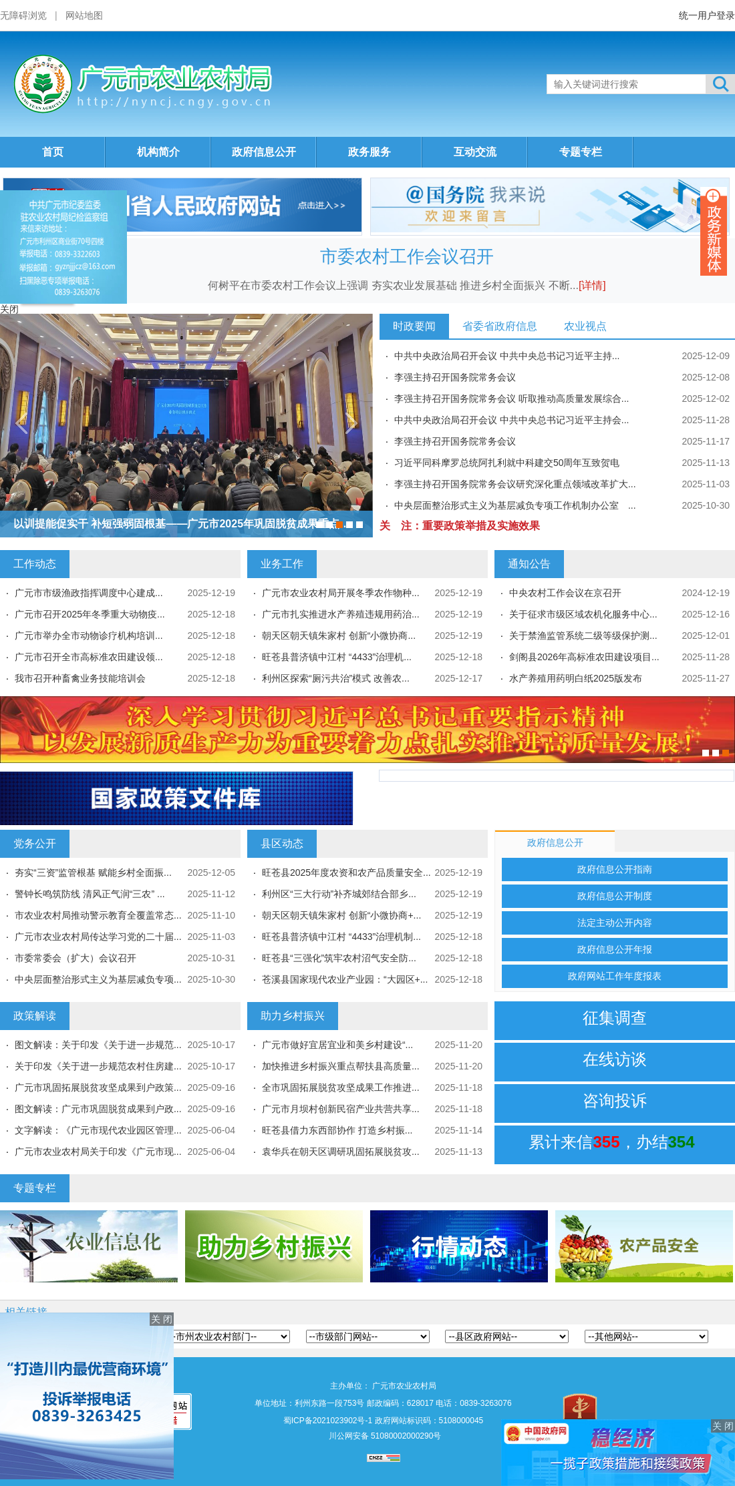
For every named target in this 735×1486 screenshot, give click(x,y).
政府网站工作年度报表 (615, 976)
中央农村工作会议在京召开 (565, 592)
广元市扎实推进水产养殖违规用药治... (341, 614)
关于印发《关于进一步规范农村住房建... (98, 1066)
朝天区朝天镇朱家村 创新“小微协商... (339, 635)
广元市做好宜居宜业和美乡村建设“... (337, 1044)
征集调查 (615, 1018)
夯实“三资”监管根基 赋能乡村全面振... (93, 872)
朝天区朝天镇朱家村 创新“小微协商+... (341, 915)
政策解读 (34, 1015)
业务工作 (282, 563)
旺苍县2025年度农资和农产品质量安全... (346, 872)
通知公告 (529, 563)
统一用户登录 (707, 15)
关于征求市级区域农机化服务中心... (583, 614)
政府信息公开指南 (614, 869)
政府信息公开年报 (614, 949)
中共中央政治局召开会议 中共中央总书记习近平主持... (507, 355)
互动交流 (475, 152)
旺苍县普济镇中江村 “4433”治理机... (337, 657)
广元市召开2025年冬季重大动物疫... (90, 614)
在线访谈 (615, 1059)
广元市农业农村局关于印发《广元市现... (98, 1151)
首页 (52, 152)
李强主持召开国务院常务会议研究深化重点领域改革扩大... (515, 484)
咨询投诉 (615, 1100)
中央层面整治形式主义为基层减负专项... (98, 979)
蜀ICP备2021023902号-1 (327, 1420)
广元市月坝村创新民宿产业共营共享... (341, 1108)
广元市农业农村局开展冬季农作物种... (341, 592)
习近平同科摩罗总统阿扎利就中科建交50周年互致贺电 (507, 462)
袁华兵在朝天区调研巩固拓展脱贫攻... (341, 1151)
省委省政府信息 (499, 326)
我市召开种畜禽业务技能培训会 (80, 678)
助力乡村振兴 (293, 1015)
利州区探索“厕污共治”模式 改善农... (336, 678)
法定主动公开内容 (614, 922)
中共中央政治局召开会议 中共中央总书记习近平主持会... (511, 420)
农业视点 (585, 326)
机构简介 (158, 152)
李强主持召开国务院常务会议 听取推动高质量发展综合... (511, 398)
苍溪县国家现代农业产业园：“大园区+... (345, 979)
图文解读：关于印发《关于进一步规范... (98, 1044)
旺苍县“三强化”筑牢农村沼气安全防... (339, 958)
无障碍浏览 (23, 15)
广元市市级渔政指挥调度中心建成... (89, 592)
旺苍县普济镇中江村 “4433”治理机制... (341, 936)
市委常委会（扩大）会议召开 (75, 958)
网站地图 (84, 15)
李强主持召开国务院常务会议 (455, 377)
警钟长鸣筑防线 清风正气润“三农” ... (90, 894)
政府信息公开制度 (614, 896)
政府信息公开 (264, 152)
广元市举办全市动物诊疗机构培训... (89, 635)
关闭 (9, 309)
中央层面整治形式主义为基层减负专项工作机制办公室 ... (515, 505)
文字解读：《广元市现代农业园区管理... (98, 1130)
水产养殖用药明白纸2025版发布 (575, 678)
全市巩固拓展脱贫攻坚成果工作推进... (341, 1087)
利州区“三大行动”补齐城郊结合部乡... (339, 894)
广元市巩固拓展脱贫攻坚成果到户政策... (98, 1087)
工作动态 (34, 563)
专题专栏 (580, 152)
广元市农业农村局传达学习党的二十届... (98, 936)
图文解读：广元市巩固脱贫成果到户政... (98, 1108)
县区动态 (282, 843)
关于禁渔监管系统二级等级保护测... (583, 635)
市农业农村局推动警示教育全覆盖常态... (98, 915)
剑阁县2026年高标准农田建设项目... (584, 657)
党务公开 (34, 843)
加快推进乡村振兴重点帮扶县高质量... (341, 1066)
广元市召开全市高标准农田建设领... (89, 657)
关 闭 (161, 1319)
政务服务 (369, 152)
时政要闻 (414, 326)
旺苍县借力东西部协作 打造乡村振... (337, 1130)
